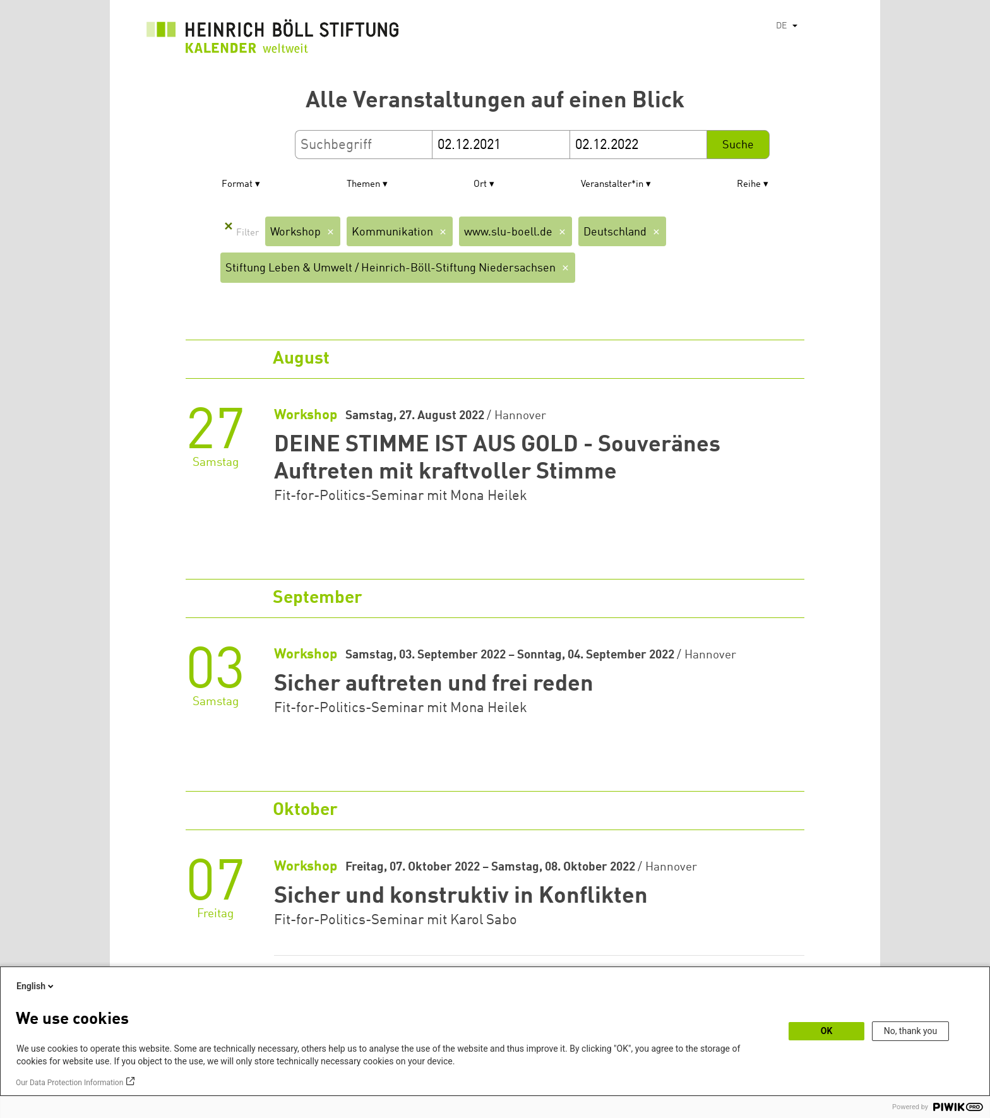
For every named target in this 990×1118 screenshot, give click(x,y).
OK (827, 1031)
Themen (363, 184)
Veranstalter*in (612, 184)
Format (237, 184)
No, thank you (911, 1031)
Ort (480, 184)
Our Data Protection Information (69, 1082)
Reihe (749, 184)
